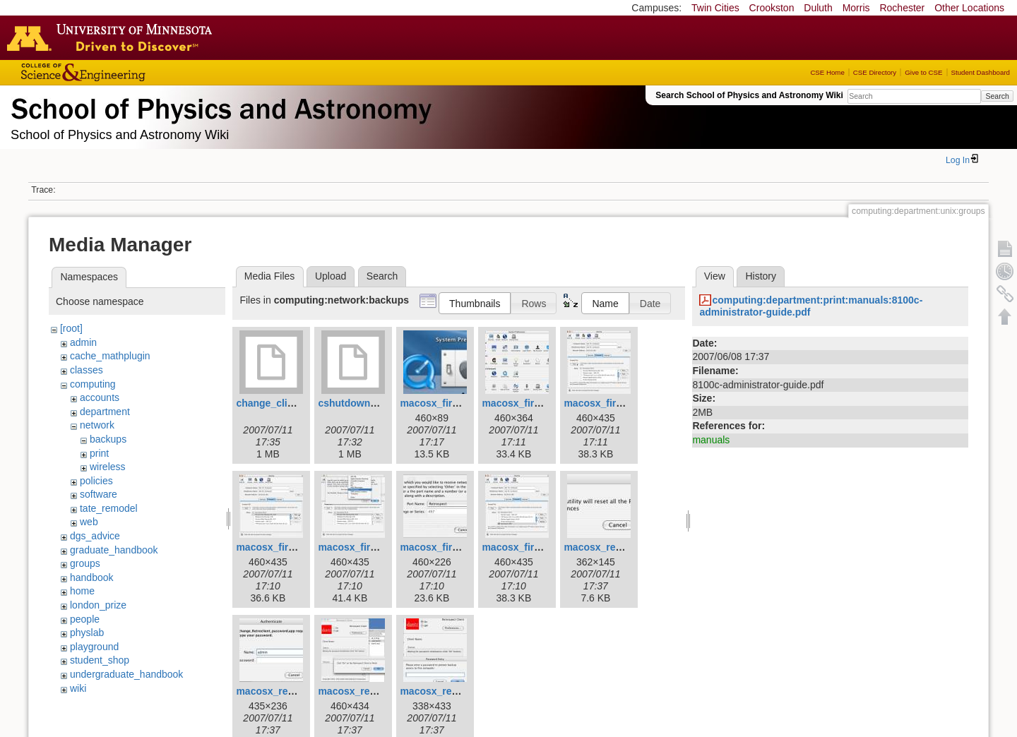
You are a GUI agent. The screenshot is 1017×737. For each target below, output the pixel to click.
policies (96, 480)
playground (94, 646)
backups (108, 439)
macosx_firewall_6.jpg (288, 547)
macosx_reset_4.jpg (283, 691)
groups (85, 563)
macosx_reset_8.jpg (447, 691)
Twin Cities (715, 7)
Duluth (818, 7)
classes (86, 370)
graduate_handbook (114, 550)
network (97, 425)
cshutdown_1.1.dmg (365, 403)
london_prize (98, 605)
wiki (78, 688)
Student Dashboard (980, 72)
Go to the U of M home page (113, 37)
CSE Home (827, 72)
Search (997, 96)
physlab (87, 632)
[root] (71, 328)
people (85, 619)
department (105, 411)
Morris (856, 7)
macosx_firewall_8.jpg (452, 547)
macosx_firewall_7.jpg (370, 547)
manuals (711, 439)
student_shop (99, 660)
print (99, 453)
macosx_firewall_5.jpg (616, 403)
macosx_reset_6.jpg (365, 691)
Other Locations (969, 7)
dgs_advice (95, 535)
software (98, 494)
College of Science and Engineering (127, 72)
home (82, 591)
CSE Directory (874, 72)
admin (83, 342)
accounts (99, 397)
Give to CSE (923, 72)
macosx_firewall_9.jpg (534, 547)
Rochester (901, 7)
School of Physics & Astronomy (219, 105)
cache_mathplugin (110, 355)
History (760, 276)
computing (93, 384)
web (89, 521)
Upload (330, 276)
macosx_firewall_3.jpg (452, 403)
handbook (92, 577)
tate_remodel (109, 508)
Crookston (772, 7)
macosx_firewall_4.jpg (534, 403)
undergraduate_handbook (126, 674)
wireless (108, 466)
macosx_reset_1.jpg (611, 547)
